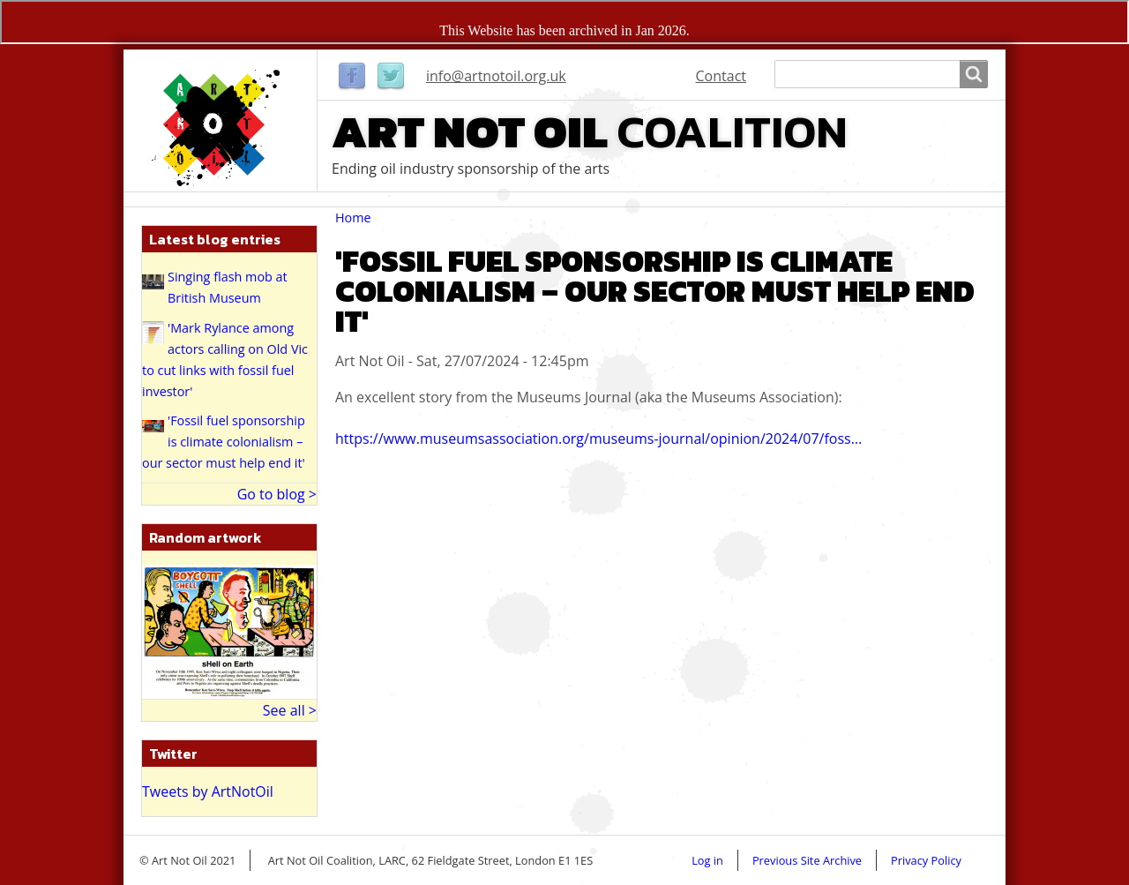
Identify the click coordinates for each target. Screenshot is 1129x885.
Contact (721, 76)
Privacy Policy (926, 860)
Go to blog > (277, 494)
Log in (707, 860)
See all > (290, 710)
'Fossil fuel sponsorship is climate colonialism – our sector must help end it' (223, 441)
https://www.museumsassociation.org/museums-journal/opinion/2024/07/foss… (598, 438)
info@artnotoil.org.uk (496, 76)
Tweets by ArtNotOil (207, 791)
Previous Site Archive (807, 860)
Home (353, 217)
